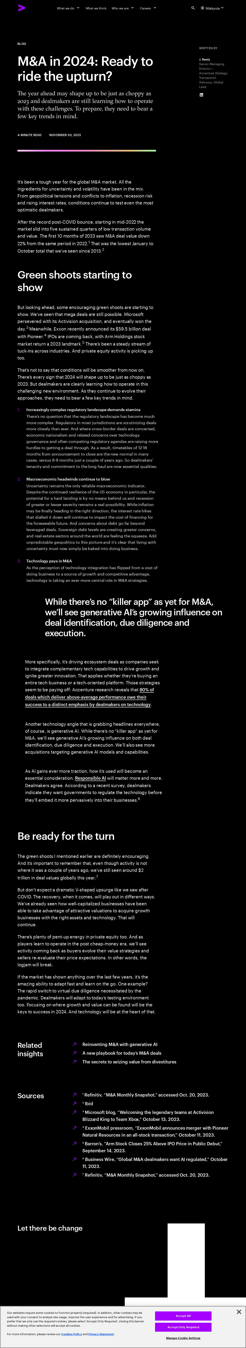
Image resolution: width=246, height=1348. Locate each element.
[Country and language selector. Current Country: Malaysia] (213, 8)
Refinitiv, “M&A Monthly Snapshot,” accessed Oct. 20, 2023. (145, 1095)
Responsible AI (90, 778)
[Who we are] (123, 8)
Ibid (87, 1103)
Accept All (183, 1315)
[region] (123, 1327)
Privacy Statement (101, 1334)
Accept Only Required (183, 1327)
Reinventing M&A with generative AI (119, 1044)
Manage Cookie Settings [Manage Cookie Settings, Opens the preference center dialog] (183, 1338)
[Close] (239, 1312)
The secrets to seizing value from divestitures (129, 1061)
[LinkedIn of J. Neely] (201, 95)
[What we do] (68, 8)
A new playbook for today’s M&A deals (121, 1053)
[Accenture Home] (21, 7)
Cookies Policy (71, 1334)
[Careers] (148, 8)
